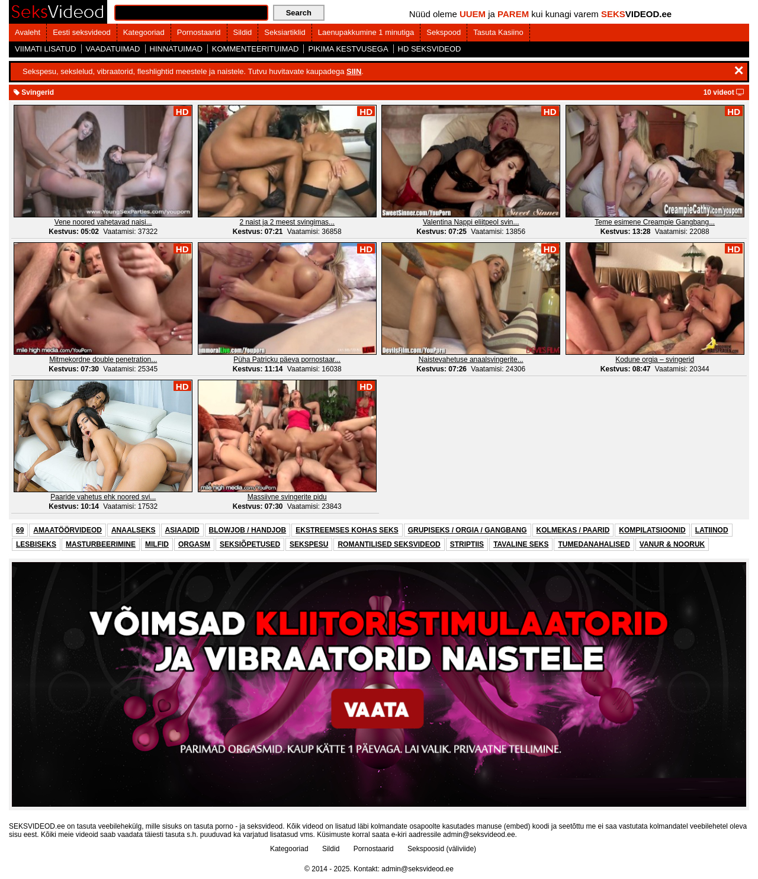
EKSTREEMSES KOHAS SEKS (347, 530)
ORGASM (194, 544)
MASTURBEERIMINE (101, 544)
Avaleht (27, 32)
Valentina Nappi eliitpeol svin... (471, 222)
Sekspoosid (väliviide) (441, 849)
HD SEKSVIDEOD (429, 48)
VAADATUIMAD (113, 48)
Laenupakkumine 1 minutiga (366, 32)
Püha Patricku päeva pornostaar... (287, 359)
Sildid (242, 32)
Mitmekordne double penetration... (103, 359)
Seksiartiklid (284, 32)
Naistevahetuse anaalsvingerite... (471, 359)
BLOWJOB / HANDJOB (248, 530)
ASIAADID (182, 530)
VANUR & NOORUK (672, 544)
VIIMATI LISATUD (45, 48)
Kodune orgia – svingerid (654, 359)
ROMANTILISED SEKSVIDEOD (389, 544)
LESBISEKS (36, 544)
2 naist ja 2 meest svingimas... (287, 222)
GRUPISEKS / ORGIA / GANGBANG (467, 530)
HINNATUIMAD (176, 48)
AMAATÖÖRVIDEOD (67, 530)
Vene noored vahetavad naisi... (103, 222)
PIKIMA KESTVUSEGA (348, 48)
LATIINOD (711, 530)
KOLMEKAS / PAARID (573, 530)
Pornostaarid (199, 32)
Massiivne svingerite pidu (287, 497)
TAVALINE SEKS (520, 544)
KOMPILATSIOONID (652, 530)
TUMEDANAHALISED (593, 544)
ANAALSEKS (133, 530)
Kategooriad (144, 32)
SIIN (353, 71)
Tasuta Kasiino (498, 32)
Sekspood (443, 32)
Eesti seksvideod (82, 32)
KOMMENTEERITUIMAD (255, 48)
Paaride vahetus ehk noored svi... (103, 497)
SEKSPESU (309, 544)
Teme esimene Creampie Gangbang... (655, 222)
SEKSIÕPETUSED (250, 544)
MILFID (157, 544)
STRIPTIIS (467, 544)
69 (20, 530)
